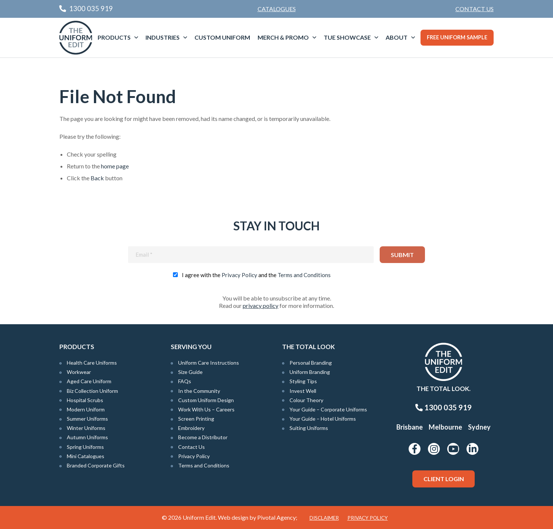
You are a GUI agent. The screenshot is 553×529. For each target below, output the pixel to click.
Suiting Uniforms (308, 428)
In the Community (199, 391)
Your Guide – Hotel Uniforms (322, 418)
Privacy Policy (239, 275)
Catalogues (277, 8)
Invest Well (302, 391)
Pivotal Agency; (277, 517)
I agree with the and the (256, 275)
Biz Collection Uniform (92, 391)
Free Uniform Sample (457, 37)
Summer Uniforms (87, 418)
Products (114, 37)
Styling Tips (303, 381)
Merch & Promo (283, 37)
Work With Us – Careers (206, 409)
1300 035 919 (443, 407)
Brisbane (409, 427)
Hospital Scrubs (85, 400)
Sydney (479, 427)
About (397, 37)
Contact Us (474, 8)
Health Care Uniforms (92, 362)
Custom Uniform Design (206, 400)
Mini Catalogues (85, 456)
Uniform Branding (309, 372)
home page (115, 166)
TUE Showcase (347, 37)
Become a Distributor (203, 437)
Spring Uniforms (85, 447)
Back (97, 177)
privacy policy (260, 305)
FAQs (184, 381)
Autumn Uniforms (87, 437)
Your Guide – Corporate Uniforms (328, 409)
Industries (162, 37)
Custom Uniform (222, 37)
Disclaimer (324, 518)
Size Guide (190, 372)
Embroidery (191, 428)
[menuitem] (474, 9)
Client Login (443, 478)
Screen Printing (196, 418)
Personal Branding (310, 362)
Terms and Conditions (304, 275)
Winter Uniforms (86, 428)
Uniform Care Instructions (208, 362)
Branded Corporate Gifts (96, 465)
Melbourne (445, 427)
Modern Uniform (86, 409)
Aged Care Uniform (89, 381)
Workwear (79, 372)
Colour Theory (306, 400)
